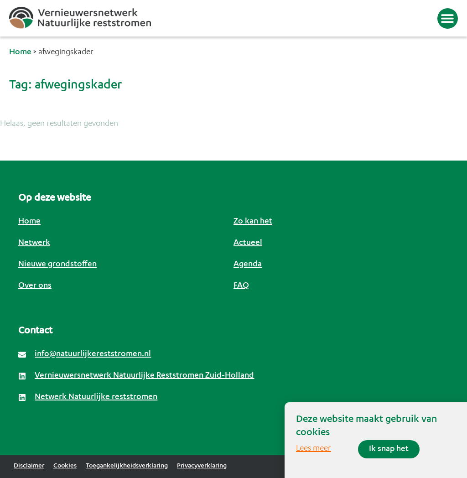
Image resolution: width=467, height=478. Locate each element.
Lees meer (313, 448)
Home (20, 52)
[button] (447, 18)
